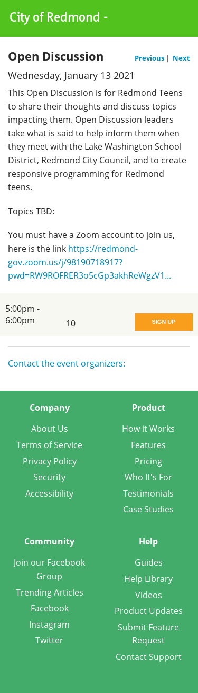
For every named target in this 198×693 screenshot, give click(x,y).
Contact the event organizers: (66, 363)
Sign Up (163, 322)
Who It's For (148, 477)
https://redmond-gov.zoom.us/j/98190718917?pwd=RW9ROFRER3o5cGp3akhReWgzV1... (89, 262)
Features (148, 445)
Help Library (148, 579)
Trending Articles (49, 592)
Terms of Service (49, 445)
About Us (49, 428)
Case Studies (148, 509)
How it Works (148, 428)
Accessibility (49, 493)
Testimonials (148, 493)
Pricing (148, 461)
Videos (148, 595)
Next (181, 58)
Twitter (49, 640)
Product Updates (149, 611)
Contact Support (149, 656)
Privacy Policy (50, 461)
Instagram (49, 624)
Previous (150, 58)
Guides (149, 562)
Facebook (50, 608)
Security (49, 477)
